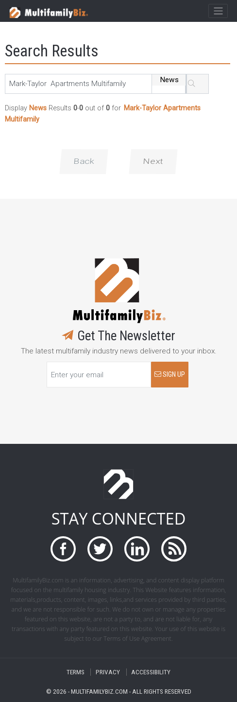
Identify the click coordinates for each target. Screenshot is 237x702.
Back (83, 161)
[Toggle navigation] (217, 11)
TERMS (76, 672)
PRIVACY (108, 672)
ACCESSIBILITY (150, 672)
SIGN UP (169, 374)
